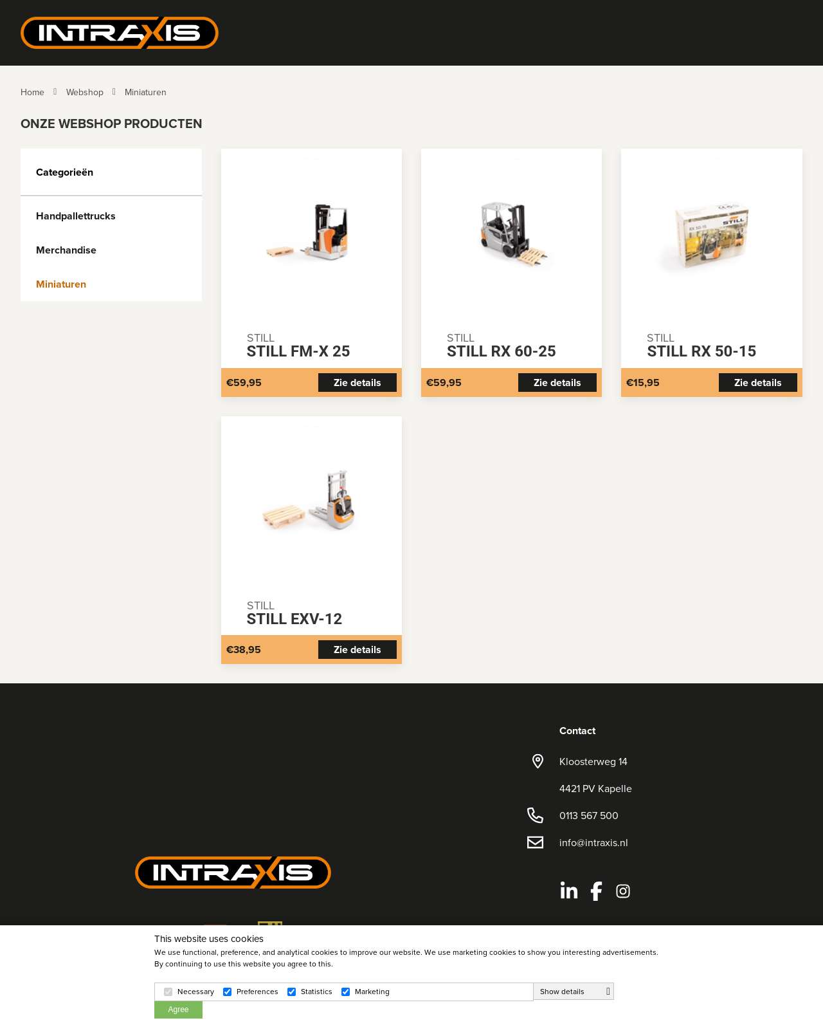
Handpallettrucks (76, 216)
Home (32, 92)
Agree (178, 1009)
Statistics (316, 991)
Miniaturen (146, 92)
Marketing (372, 991)
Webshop (85, 92)
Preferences (257, 991)
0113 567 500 (589, 815)
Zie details (357, 382)
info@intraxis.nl (593, 842)
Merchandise (66, 250)
